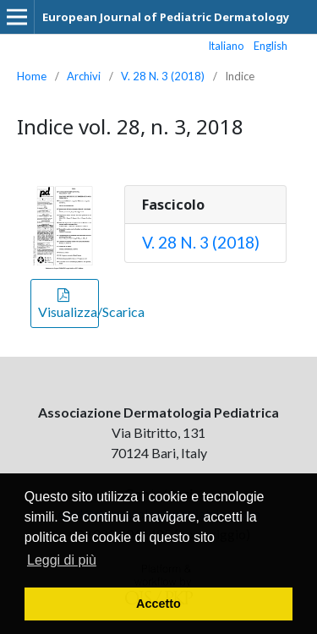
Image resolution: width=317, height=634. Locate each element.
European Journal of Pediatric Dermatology (165, 17)
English (270, 45)
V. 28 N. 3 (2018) (163, 76)
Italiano (226, 45)
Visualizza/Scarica (68, 311)
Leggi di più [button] (61, 560)
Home (31, 76)
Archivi (84, 76)
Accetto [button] (158, 603)
